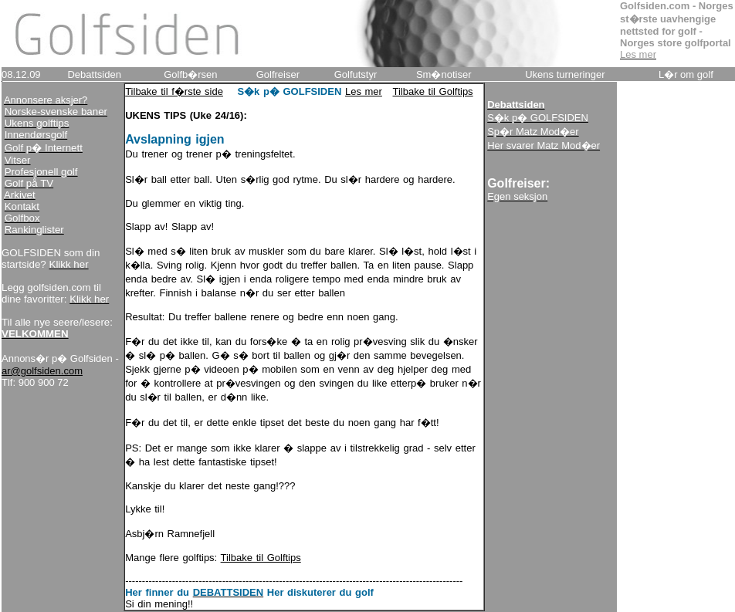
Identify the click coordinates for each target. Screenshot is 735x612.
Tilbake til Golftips (433, 91)
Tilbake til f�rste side (174, 91)
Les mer (363, 91)
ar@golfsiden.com (42, 371)
